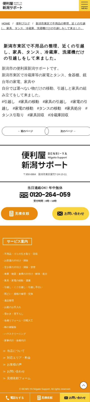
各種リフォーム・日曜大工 (18, 320)
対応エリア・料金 (19, 357)
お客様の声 (14, 364)
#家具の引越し (55, 102)
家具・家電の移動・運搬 (17, 280)
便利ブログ (23, 23)
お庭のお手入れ (12, 307)
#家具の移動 (31, 102)
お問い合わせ (74, 213)
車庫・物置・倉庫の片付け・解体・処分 (25, 273)
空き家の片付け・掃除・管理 (19, 267)
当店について (16, 350)
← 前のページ (25, 131)
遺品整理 (9, 300)
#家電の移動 (25, 108)
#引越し (8, 102)
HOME (6, 23)
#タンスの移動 (49, 108)
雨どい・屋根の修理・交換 (18, 293)
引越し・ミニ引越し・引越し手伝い (23, 287)
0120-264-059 (50, 194)
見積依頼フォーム (19, 378)
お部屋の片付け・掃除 (16, 260)
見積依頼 (22, 213)
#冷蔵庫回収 (58, 115)
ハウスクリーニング (15, 333)
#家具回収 (36, 115)
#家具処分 (75, 108)
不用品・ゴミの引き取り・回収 (21, 253)
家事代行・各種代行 (15, 340)
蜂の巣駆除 (10, 327)
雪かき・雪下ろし (13, 313)
